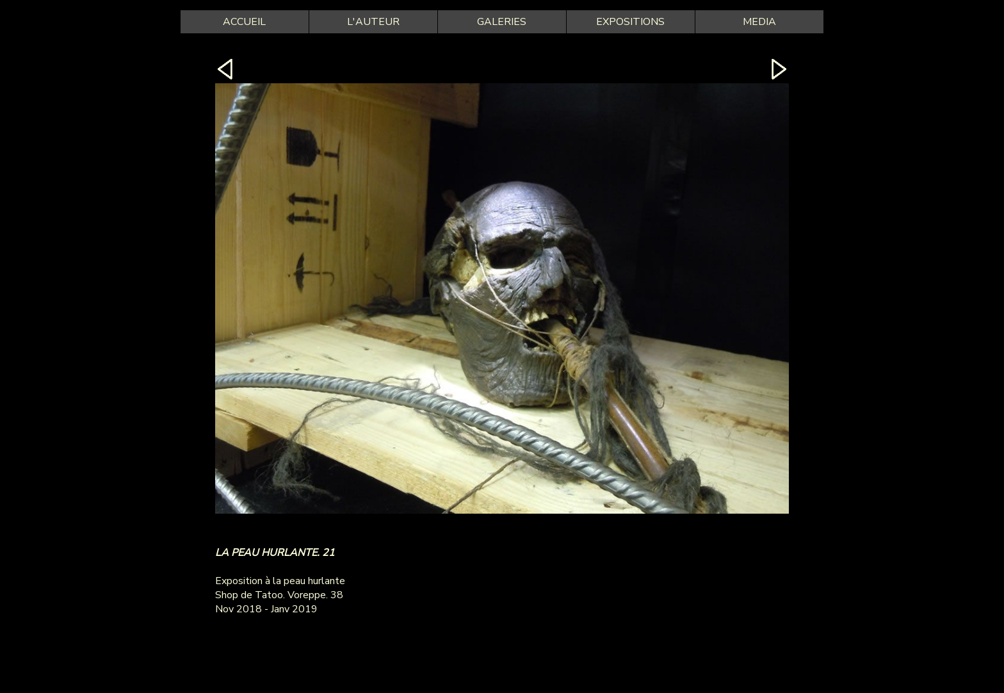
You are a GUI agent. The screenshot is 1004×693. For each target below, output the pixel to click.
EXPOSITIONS (630, 22)
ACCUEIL (244, 22)
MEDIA (759, 22)
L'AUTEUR (373, 22)
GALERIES (501, 22)
